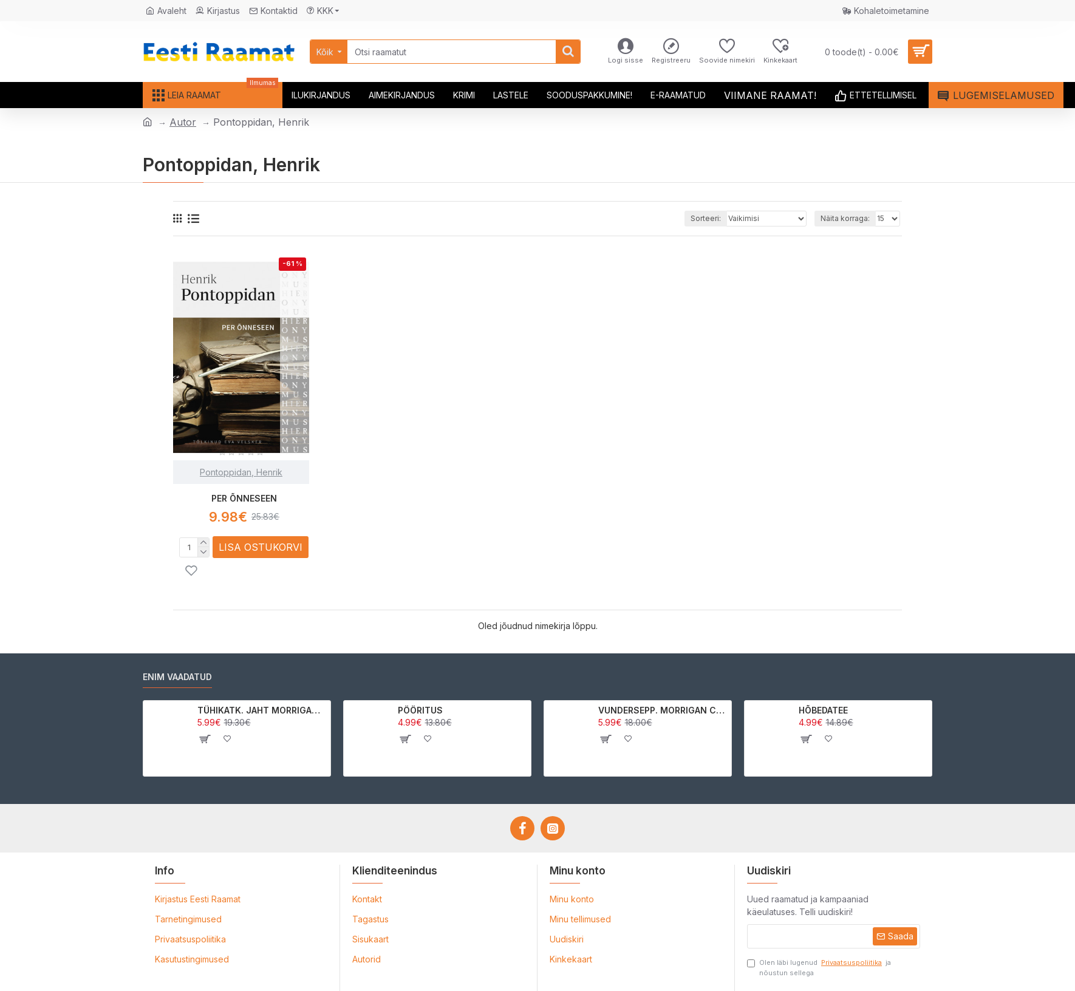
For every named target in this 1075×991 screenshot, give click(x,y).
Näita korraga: (845, 218)
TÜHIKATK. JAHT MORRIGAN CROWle (262, 710)
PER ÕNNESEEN (244, 498)
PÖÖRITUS (420, 710)
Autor (182, 122)
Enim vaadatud (177, 677)
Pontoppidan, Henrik (241, 472)
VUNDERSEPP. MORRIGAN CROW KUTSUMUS (663, 710)
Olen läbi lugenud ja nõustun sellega (819, 967)
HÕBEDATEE (823, 710)
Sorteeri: (706, 218)
